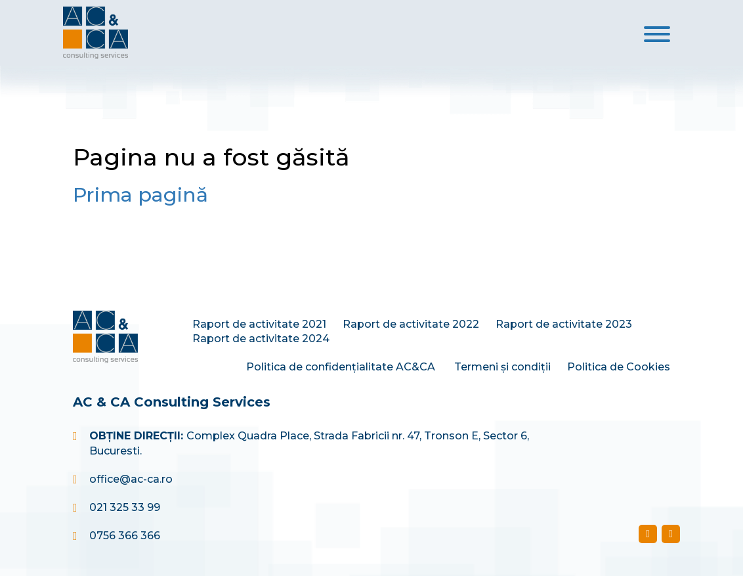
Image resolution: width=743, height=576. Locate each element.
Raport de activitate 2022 (411, 324)
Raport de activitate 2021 (259, 324)
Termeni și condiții (502, 367)
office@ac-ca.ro (131, 479)
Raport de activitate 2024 (260, 338)
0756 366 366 (124, 535)
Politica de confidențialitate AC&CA (342, 367)
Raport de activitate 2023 (564, 324)
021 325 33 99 (124, 507)
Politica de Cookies (618, 367)
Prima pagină (140, 195)
